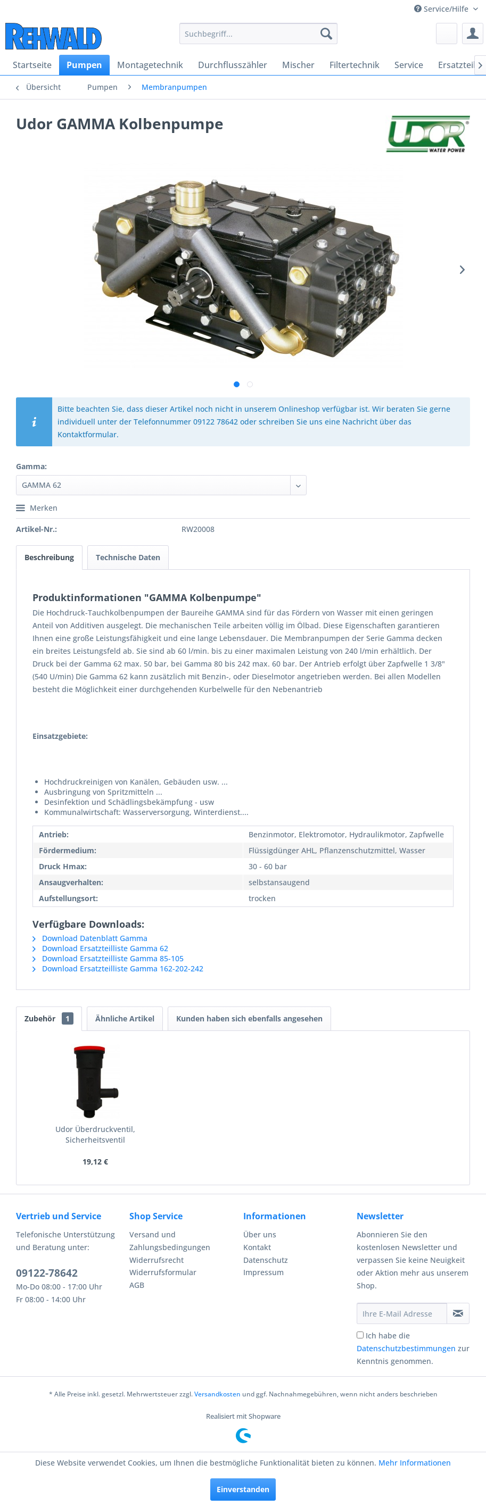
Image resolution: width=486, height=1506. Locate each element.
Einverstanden (243, 1489)
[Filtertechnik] (354, 65)
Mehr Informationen (414, 1463)
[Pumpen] (84, 65)
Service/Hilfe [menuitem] (442, 9)
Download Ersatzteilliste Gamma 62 (100, 948)
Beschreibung (49, 557)
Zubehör (48, 1018)
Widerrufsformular (162, 1272)
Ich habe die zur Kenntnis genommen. (413, 1348)
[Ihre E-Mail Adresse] (402, 1313)
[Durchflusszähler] (233, 65)
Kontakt (257, 1247)
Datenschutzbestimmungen (406, 1348)
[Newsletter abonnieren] (458, 1313)
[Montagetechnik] (150, 65)
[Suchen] (326, 33)
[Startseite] (32, 65)
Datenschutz (265, 1260)
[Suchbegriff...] (258, 33)
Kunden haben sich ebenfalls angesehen (249, 1018)
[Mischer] (298, 65)
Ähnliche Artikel (124, 1018)
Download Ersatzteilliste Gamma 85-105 (108, 958)
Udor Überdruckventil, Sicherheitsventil (95, 1134)
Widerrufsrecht (156, 1260)
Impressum (263, 1272)
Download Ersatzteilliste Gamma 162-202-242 (117, 968)
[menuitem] (258, 33)
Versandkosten (217, 1394)
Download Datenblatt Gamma (89, 938)
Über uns (259, 1234)
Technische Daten (128, 557)
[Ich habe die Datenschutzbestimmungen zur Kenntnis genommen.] (360, 1335)
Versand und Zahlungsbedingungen (169, 1240)
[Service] (409, 65)
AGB (136, 1285)
